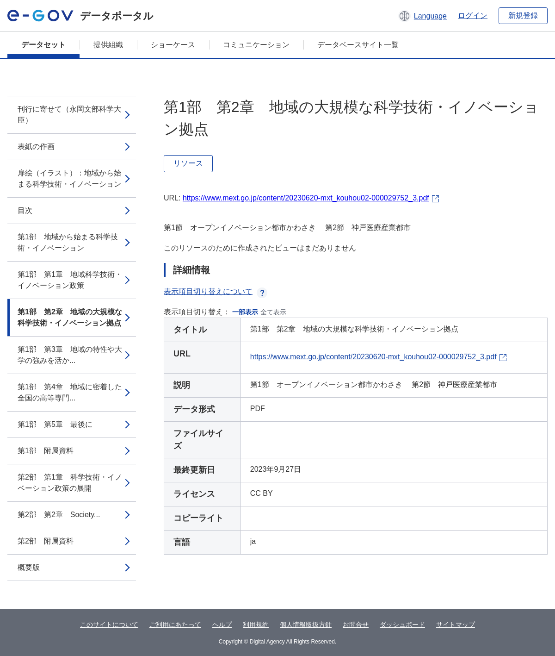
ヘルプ (222, 624)
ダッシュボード (402, 624)
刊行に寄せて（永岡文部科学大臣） (69, 114)
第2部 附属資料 (46, 541)
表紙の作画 (36, 146)
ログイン (472, 15)
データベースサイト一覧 (358, 45)
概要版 (29, 567)
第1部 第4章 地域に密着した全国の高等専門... (70, 392)
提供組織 (108, 45)
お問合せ (356, 624)
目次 (25, 210)
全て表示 (273, 312)
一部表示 (245, 312)
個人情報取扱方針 (306, 624)
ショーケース (173, 45)
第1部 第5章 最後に (55, 424)
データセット (43, 45)
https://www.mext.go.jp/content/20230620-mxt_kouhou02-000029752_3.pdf (306, 198)
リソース (188, 163)
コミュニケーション (256, 45)
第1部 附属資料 (46, 451)
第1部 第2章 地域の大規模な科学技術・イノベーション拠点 (70, 317)
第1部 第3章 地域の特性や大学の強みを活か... (70, 354)
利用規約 (256, 624)
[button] (422, 16)
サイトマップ (455, 624)
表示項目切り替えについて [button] (215, 291)
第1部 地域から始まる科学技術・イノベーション (68, 242)
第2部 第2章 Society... (59, 515)
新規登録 (523, 15)
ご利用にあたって (175, 624)
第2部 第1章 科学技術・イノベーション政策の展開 (70, 482)
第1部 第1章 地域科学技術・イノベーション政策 (70, 279)
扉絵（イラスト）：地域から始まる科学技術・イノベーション (69, 178)
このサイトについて (109, 624)
